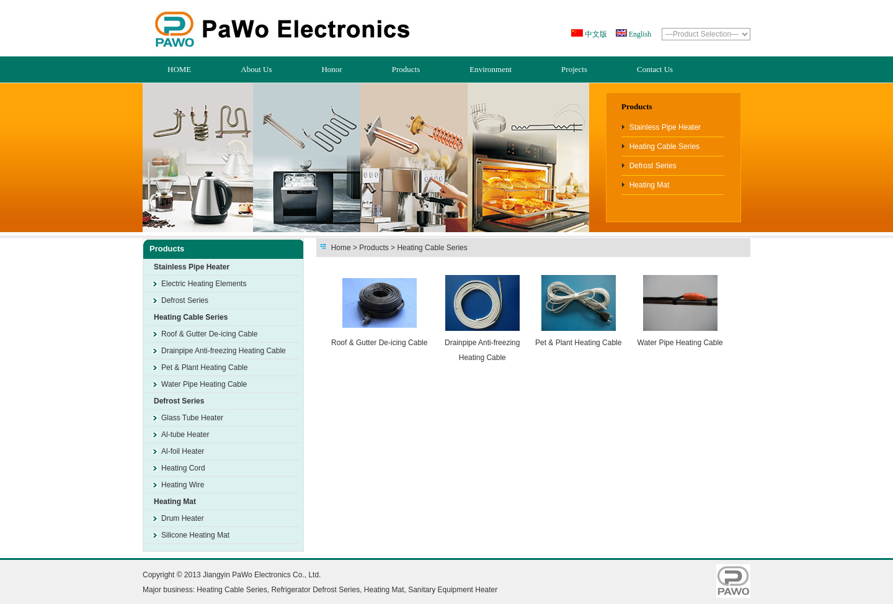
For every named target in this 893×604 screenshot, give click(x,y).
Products (406, 69)
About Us (256, 69)
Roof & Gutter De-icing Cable (209, 334)
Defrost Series (653, 165)
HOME (179, 69)
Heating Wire (182, 484)
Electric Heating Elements (203, 283)
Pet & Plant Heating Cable (204, 367)
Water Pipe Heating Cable (204, 384)
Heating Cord (183, 468)
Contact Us (655, 69)
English (639, 34)
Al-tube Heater (185, 434)
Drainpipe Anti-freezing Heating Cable (223, 350)
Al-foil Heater (182, 451)
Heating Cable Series (664, 146)
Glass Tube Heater (192, 417)
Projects (574, 69)
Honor (331, 69)
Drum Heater (182, 518)
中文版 (595, 34)
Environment (490, 69)
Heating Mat (649, 185)
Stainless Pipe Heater (665, 127)
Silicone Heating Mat (195, 535)
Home (341, 247)
